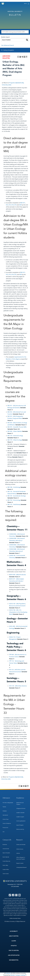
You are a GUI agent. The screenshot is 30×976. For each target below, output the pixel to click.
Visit (3, 831)
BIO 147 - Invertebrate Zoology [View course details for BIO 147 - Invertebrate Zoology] (17, 496)
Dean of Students (6, 852)
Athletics (14, 945)
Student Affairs (6, 869)
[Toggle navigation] (26, 3)
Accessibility (14, 931)
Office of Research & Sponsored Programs (20, 858)
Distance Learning (20, 829)
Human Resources (6, 861)
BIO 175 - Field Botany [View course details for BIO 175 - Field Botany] (14, 504)
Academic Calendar (20, 812)
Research (19, 840)
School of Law (5, 819)
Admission (6, 798)
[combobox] (15, 31)
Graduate (5, 811)
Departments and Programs (20, 803)
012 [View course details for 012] (7, 205)
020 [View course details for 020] (20, 205)
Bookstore (5, 844)
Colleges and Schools (20, 808)
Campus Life (7, 840)
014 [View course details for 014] (13, 205)
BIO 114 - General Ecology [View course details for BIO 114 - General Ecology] (15, 436)
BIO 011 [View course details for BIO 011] (22, 203)
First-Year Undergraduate (8, 802)
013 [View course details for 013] (10, 205)
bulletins (8, 973)
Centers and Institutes (20, 844)
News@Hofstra (13, 960)
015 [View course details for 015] (15, 205)
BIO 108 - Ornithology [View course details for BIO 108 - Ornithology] (14, 487)
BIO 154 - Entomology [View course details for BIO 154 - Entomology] (14, 500)
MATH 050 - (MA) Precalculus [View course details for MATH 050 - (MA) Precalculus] (17, 575)
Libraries (18, 853)
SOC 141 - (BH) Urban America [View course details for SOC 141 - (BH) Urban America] (18, 686)
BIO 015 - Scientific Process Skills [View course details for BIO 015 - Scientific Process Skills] (17, 427)
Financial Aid (5, 827)
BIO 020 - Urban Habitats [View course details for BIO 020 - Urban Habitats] (15, 431)
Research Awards (19, 863)
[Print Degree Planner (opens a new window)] (18, 57)
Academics (20, 798)
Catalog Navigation (8, 50)
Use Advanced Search (7, 45)
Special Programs (19, 825)
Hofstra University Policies (15, 918)
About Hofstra (13, 936)
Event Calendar (6, 857)
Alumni (14, 941)
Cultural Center (6, 848)
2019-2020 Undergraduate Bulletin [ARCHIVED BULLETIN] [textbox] (15, 32)
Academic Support (20, 816)
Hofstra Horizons (19, 849)
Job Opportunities (14, 955)
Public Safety (5, 865)
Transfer (4, 806)
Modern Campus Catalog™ (18, 975)
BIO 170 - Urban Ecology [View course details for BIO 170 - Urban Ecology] (15, 440)
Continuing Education (20, 821)
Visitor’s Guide (5, 873)
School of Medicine (7, 823)
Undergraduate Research (21, 867)
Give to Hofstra (14, 950)
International (5, 815)
